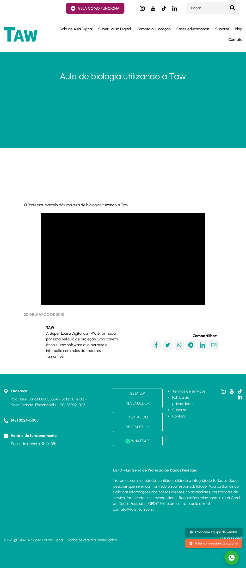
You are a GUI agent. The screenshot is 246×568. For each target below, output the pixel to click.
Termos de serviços (188, 391)
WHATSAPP (137, 441)
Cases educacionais (192, 29)
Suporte (222, 29)
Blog (238, 29)
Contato (235, 39)
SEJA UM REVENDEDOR (138, 398)
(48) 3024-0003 (24, 420)
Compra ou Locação (154, 29)
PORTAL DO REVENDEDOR (138, 422)
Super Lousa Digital (114, 29)
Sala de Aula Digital (76, 29)
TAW (50, 327)
